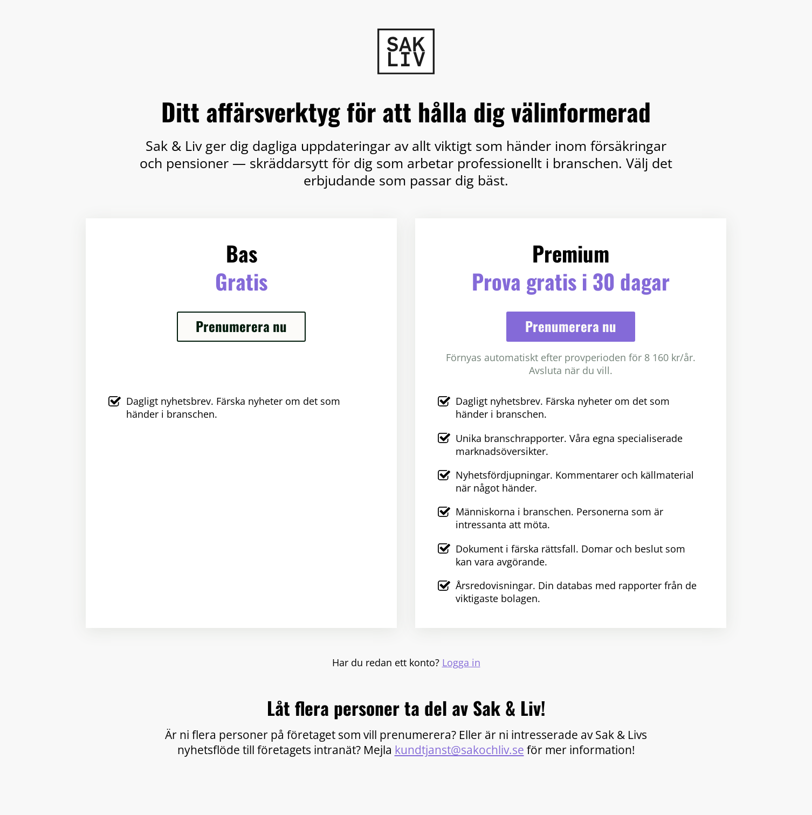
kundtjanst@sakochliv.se (459, 749)
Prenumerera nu (241, 326)
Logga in (461, 662)
